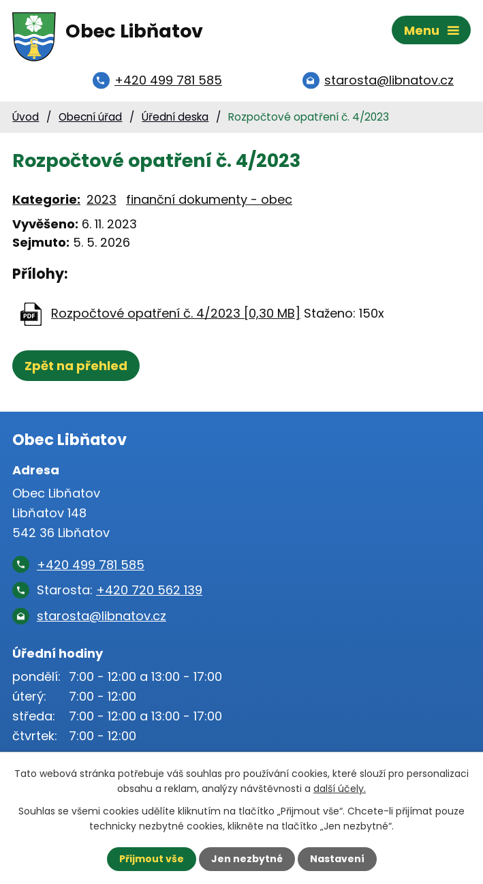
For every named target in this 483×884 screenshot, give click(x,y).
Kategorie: (46, 199)
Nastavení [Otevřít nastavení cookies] (337, 859)
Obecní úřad (90, 117)
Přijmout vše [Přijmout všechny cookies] (151, 859)
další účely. (339, 788)
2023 (101, 199)
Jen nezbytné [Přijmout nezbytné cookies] (247, 859)
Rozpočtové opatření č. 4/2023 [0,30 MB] (175, 313)
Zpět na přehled (76, 365)
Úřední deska (175, 117)
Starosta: (119, 589)
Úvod (25, 117)
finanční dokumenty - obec (209, 199)
